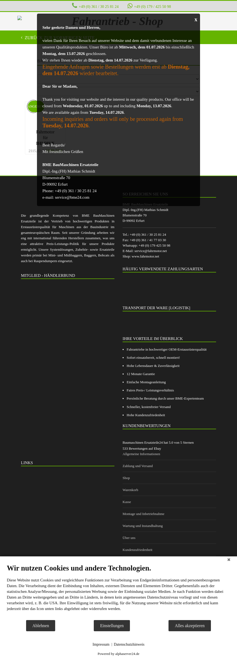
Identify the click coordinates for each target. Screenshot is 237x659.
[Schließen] (229, 560)
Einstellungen (112, 625)
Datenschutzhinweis (129, 644)
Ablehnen (40, 625)
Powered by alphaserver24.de (118, 654)
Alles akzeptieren (190, 625)
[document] (118, 592)
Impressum (101, 644)
